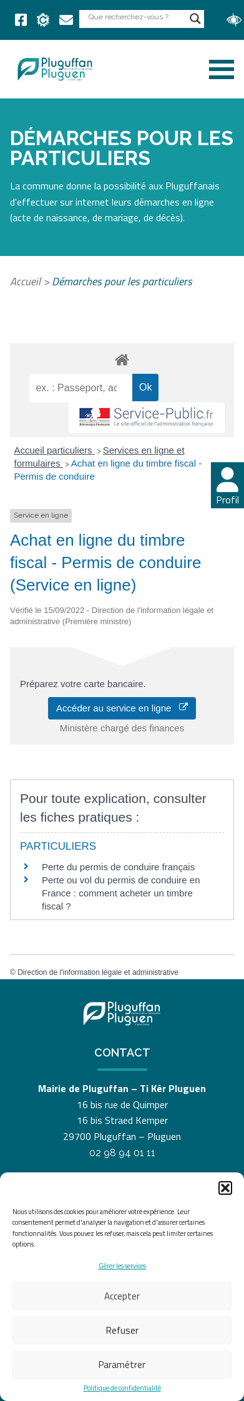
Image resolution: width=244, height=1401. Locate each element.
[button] (225, 1188)
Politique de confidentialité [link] (122, 1388)
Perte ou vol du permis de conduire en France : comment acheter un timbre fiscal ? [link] (121, 893)
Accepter (122, 1296)
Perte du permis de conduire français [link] (118, 867)
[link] (21, 20)
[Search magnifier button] (195, 18)
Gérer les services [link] (122, 1266)
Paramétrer (122, 1364)
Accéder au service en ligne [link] (122, 708)
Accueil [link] (25, 281)
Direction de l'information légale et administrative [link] (97, 972)
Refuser (122, 1330)
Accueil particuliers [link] (54, 450)
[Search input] (136, 16)
